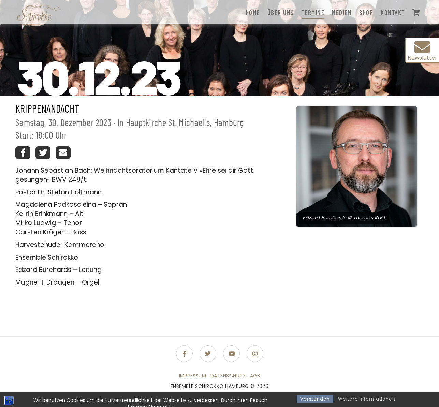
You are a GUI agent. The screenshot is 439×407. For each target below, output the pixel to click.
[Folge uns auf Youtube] (231, 353)
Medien (342, 12)
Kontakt (393, 12)
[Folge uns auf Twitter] (208, 353)
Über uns (280, 12)
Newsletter (422, 50)
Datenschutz (228, 375)
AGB (255, 375)
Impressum (192, 375)
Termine (313, 12)
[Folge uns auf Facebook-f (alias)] (184, 353)
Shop (366, 12)
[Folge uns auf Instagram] (255, 353)
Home (253, 12)
